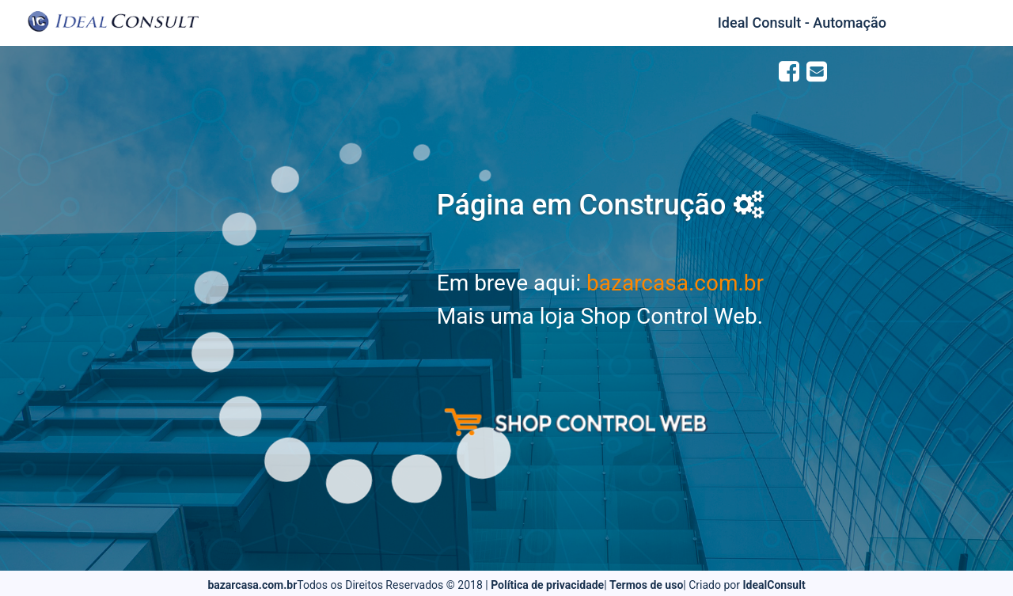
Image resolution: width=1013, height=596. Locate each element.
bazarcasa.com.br (675, 283)
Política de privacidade (547, 585)
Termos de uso (646, 585)
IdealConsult (774, 585)
